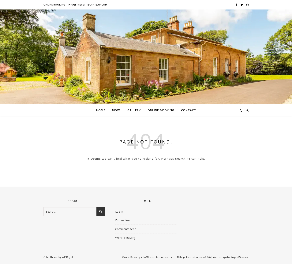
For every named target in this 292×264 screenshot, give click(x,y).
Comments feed (125, 229)
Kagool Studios (239, 257)
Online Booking (54, 4)
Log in (119, 211)
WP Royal (67, 257)
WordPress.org (125, 238)
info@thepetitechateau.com (87, 4)
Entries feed (123, 220)
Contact (188, 110)
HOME (100, 110)
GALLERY (134, 110)
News (116, 110)
